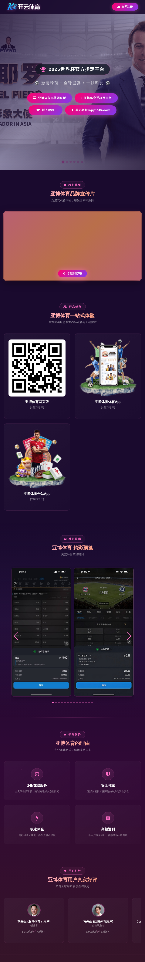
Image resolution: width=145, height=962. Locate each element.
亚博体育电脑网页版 (49, 98)
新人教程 (45, 110)
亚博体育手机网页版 (96, 98)
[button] (53, 702)
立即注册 (125, 6)
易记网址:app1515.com (91, 110)
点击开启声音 (73, 273)
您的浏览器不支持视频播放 (72, 246)
